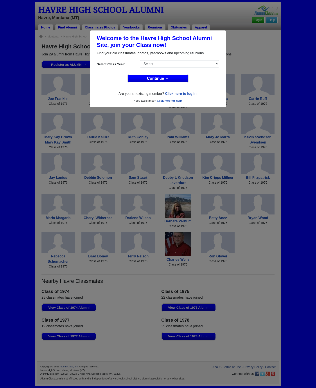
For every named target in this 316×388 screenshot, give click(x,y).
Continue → (158, 78)
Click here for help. (170, 100)
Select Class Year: (111, 64)
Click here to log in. (181, 94)
